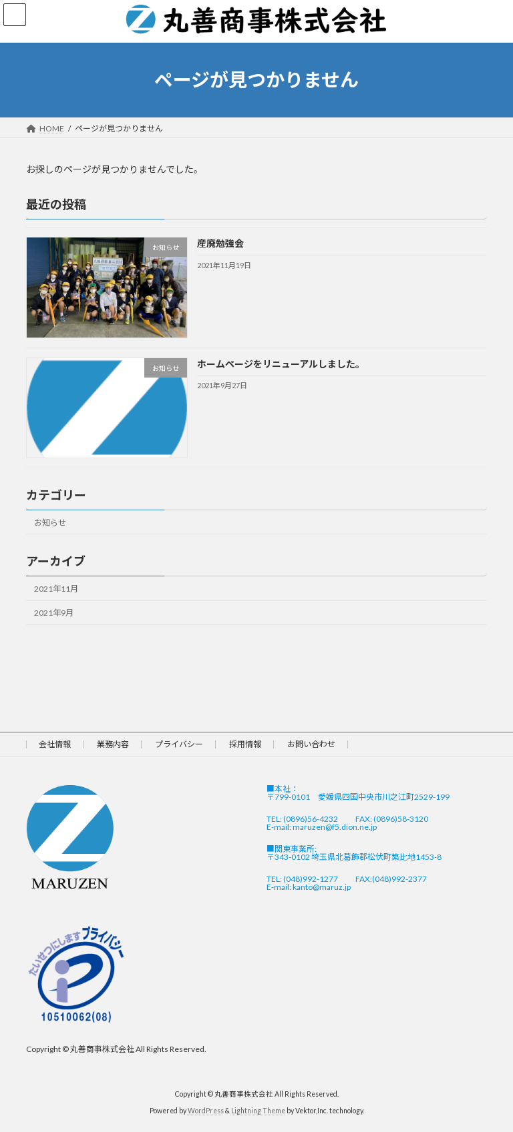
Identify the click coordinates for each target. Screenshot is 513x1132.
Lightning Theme (258, 1111)
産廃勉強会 (220, 243)
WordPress (206, 1111)
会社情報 (55, 744)
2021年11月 (56, 589)
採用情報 (245, 744)
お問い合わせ (311, 744)
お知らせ (50, 522)
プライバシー (179, 744)
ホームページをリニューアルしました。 (281, 363)
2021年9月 (53, 613)
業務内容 (113, 744)
